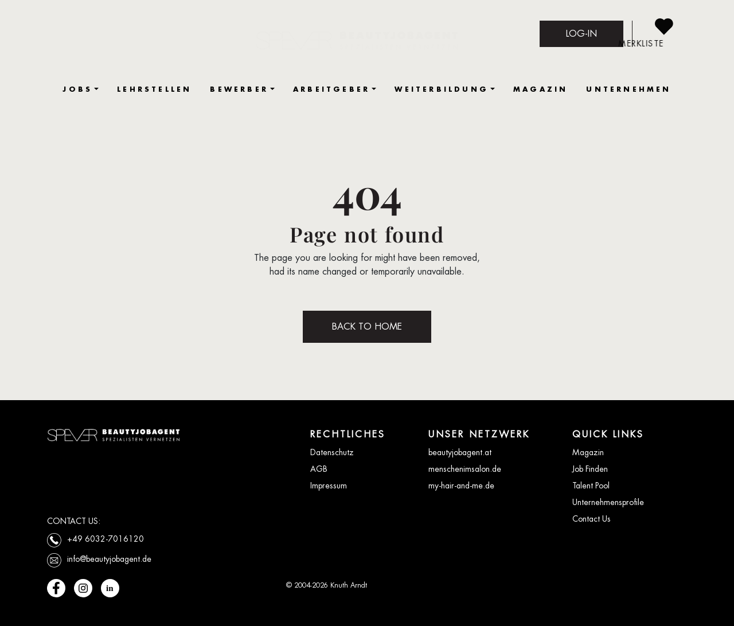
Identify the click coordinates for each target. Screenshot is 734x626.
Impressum (328, 485)
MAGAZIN (540, 89)
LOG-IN (581, 34)
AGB (318, 469)
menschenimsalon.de (464, 469)
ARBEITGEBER (331, 89)
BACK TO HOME (367, 326)
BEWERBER (239, 89)
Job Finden (590, 469)
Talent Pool (591, 485)
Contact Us (591, 519)
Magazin (588, 452)
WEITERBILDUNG (442, 89)
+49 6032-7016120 (105, 539)
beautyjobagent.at (459, 452)
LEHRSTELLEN (154, 89)
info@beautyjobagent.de (109, 559)
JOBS (77, 89)
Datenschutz (332, 452)
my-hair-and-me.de (461, 485)
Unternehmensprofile (608, 502)
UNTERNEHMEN (628, 89)
